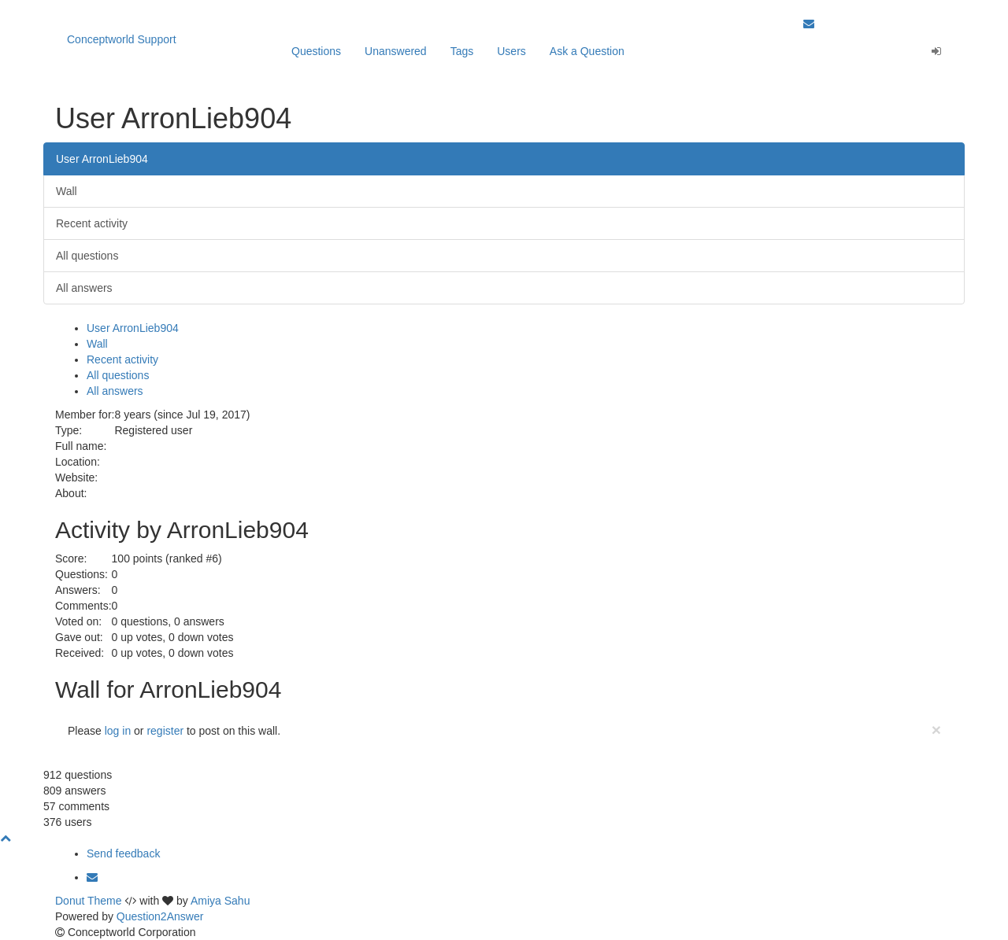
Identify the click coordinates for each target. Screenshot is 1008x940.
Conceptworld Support (121, 39)
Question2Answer (160, 916)
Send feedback (123, 853)
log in (118, 730)
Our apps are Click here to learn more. (201, 8)
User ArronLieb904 (102, 159)
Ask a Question (587, 51)
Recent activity (92, 223)
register (164, 730)
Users (511, 51)
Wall (66, 191)
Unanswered (396, 51)
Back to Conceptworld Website (878, 8)
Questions (316, 51)
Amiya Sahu (220, 900)
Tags (462, 51)
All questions (87, 255)
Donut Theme (88, 900)
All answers (84, 288)
